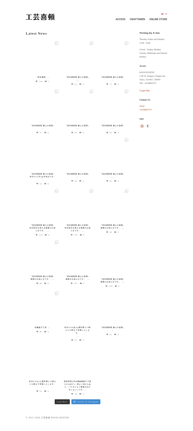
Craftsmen (137, 19)
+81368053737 (146, 110)
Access (120, 19)
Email (142, 106)
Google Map (145, 91)
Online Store (158, 19)
